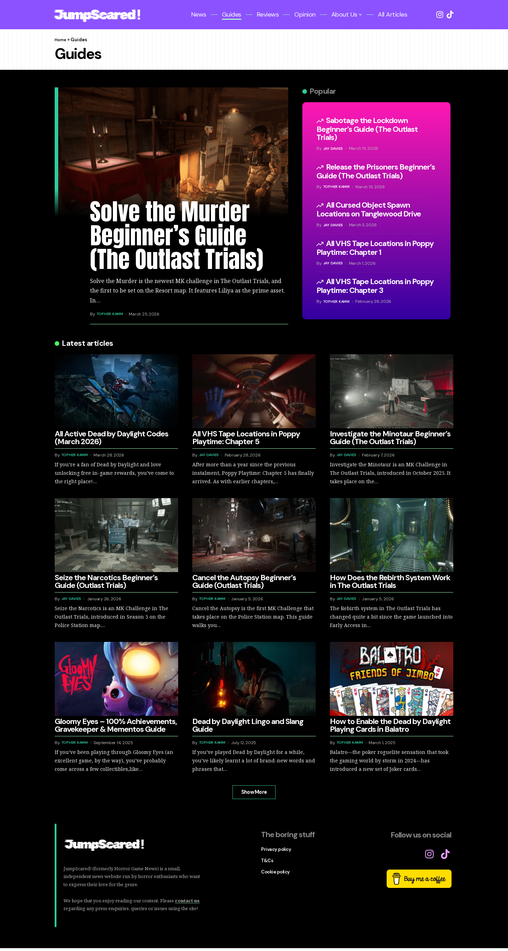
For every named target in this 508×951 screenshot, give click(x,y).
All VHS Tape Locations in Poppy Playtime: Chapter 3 (375, 285)
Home (61, 40)
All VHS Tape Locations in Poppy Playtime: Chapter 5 (246, 438)
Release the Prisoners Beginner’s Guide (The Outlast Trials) (375, 171)
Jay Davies (334, 148)
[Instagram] (440, 14)
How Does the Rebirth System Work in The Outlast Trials (390, 581)
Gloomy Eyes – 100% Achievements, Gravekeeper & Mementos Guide (116, 725)
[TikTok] (450, 14)
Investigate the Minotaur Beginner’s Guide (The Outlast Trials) (390, 438)
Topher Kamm (111, 314)
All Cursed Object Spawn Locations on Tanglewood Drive (368, 209)
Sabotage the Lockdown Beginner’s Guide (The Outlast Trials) (367, 128)
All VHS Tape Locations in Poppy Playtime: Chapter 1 (375, 247)
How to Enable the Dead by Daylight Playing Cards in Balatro (390, 725)
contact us (187, 903)
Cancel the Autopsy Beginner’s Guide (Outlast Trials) (244, 581)
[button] (253, 793)
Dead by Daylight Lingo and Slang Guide (247, 725)
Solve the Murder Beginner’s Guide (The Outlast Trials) (176, 235)
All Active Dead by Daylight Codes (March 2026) (111, 438)
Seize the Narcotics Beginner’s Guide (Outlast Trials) (106, 581)
